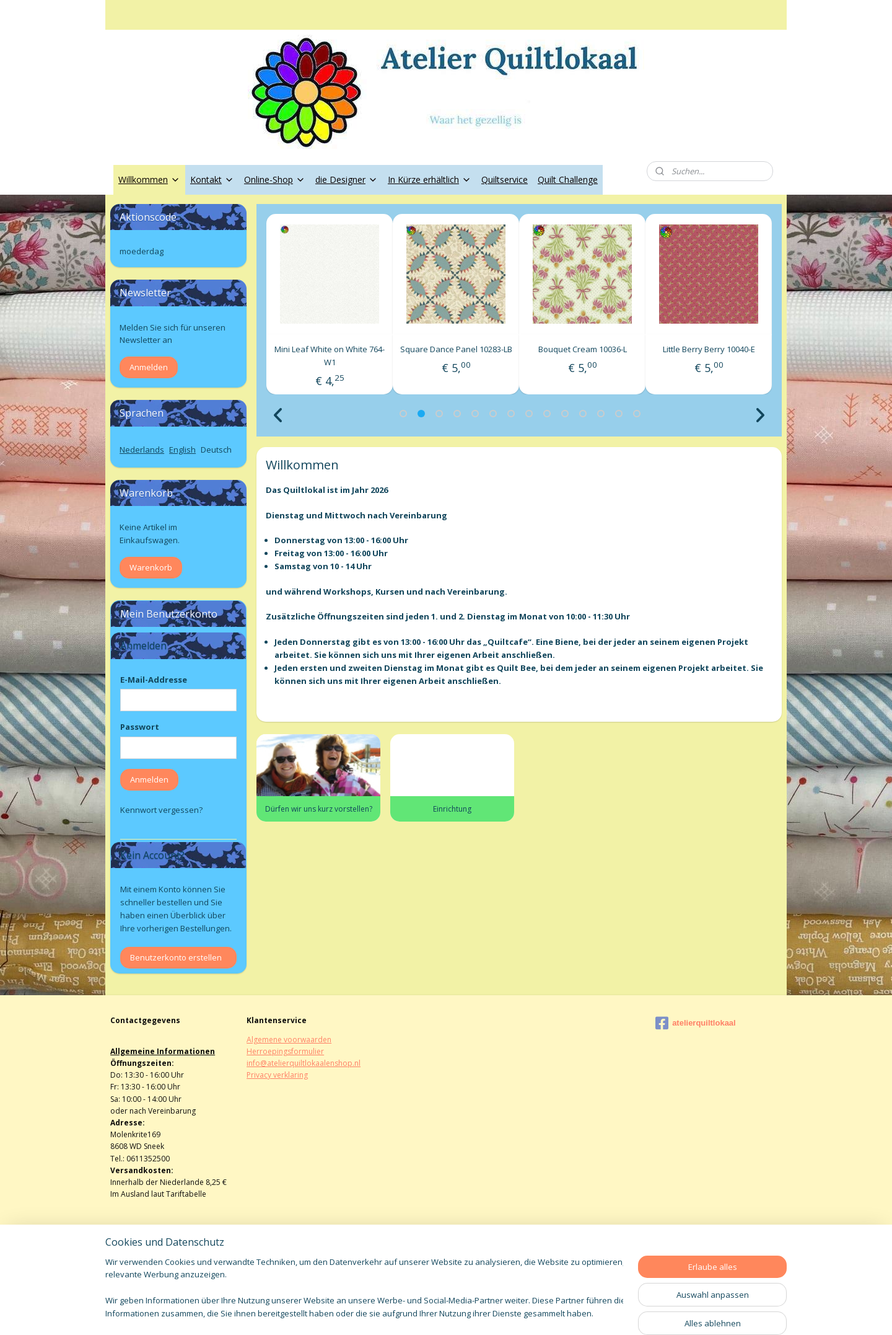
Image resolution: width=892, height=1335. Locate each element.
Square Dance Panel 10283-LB (583, 349)
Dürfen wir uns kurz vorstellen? (318, 809)
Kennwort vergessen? (161, 809)
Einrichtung (452, 809)
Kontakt (212, 179)
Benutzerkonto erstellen (176, 957)
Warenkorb (150, 567)
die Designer (346, 179)
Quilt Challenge (568, 179)
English (182, 449)
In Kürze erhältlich (429, 179)
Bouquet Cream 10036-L (709, 349)
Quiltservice (504, 179)
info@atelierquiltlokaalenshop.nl (304, 1063)
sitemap (404, 1312)
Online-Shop (274, 179)
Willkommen (149, 179)
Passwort (139, 726)
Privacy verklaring (277, 1075)
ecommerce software (479, 1312)
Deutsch (216, 449)
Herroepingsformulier (285, 1051)
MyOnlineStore (589, 1312)
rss (430, 1312)
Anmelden (148, 367)
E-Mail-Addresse (153, 679)
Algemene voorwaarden (289, 1039)
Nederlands (142, 449)
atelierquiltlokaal (695, 1023)
